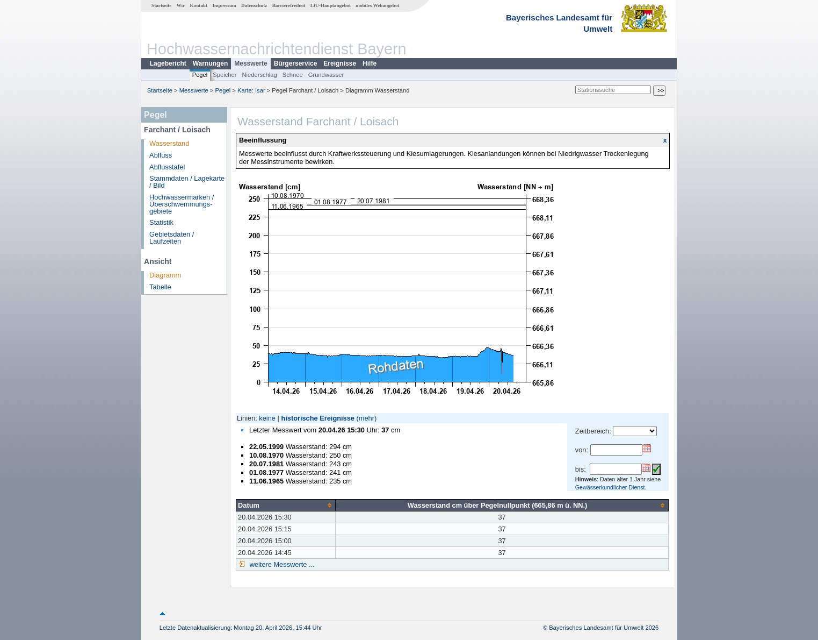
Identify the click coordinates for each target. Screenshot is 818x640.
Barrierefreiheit (289, 5)
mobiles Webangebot (377, 5)
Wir (181, 5)
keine (267, 418)
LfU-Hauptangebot (330, 5)
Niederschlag (259, 75)
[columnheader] (286, 505)
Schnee (293, 75)
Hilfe (370, 63)
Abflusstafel (167, 167)
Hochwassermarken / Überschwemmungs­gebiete (181, 204)
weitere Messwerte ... (281, 564)
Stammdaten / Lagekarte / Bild (187, 181)
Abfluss (160, 155)
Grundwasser (326, 75)
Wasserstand (169, 143)
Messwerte (250, 63)
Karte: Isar (251, 90)
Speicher (224, 75)
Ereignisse (339, 63)
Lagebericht (168, 63)
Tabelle (160, 287)
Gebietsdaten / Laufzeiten (171, 237)
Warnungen (210, 63)
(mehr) (367, 418)
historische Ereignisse (317, 418)
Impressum (224, 5)
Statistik (161, 222)
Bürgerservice (295, 63)
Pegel (200, 75)
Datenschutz (254, 5)
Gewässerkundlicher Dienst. (611, 487)
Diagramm (165, 275)
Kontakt (198, 5)
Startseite (161, 5)
